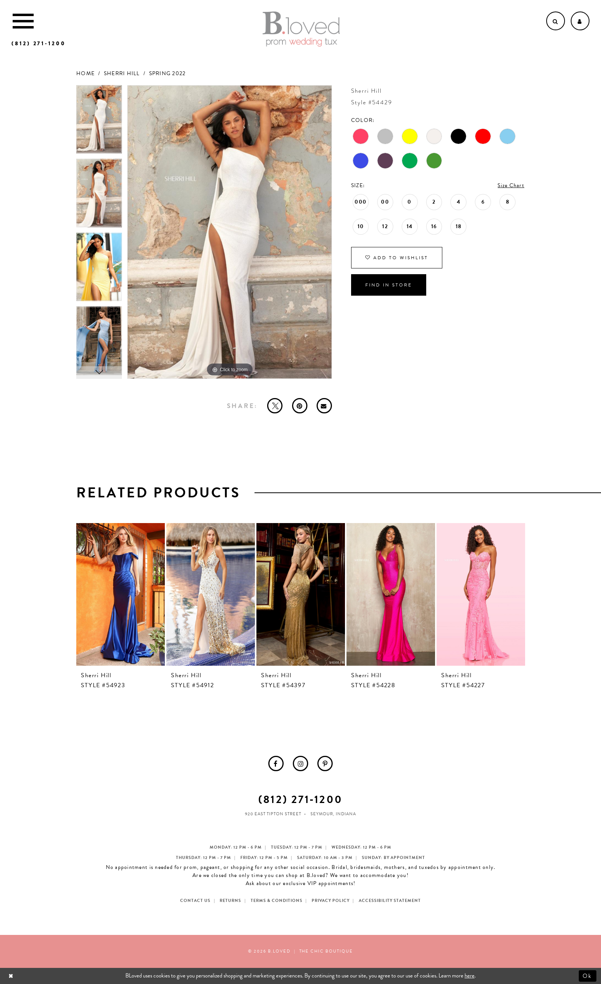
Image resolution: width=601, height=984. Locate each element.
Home (85, 73)
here (470, 975)
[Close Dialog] (12, 975)
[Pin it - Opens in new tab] (299, 405)
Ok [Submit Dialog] (588, 975)
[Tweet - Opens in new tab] (274, 405)
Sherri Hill (122, 73)
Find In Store (388, 284)
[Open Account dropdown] (580, 21)
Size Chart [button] (511, 185)
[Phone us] (38, 43)
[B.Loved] (301, 29)
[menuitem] (276, 763)
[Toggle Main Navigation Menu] (23, 21)
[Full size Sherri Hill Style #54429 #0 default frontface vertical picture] (230, 232)
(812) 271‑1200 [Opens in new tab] (300, 799)
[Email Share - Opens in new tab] (324, 405)
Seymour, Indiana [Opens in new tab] (333, 814)
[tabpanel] (99, 122)
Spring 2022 (167, 73)
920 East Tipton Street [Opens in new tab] (273, 814)
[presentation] (120, 594)
